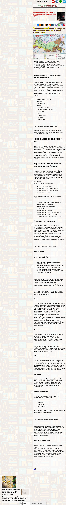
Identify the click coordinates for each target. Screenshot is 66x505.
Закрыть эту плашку (37, 503)
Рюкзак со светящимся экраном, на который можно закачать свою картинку (44, 14)
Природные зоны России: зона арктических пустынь (47, 191)
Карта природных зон (45, 186)
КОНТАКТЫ (42, 5)
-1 (34, 469)
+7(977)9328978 (42, 1)
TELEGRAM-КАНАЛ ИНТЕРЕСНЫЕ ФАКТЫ (50, 5)
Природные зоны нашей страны (49, 188)
